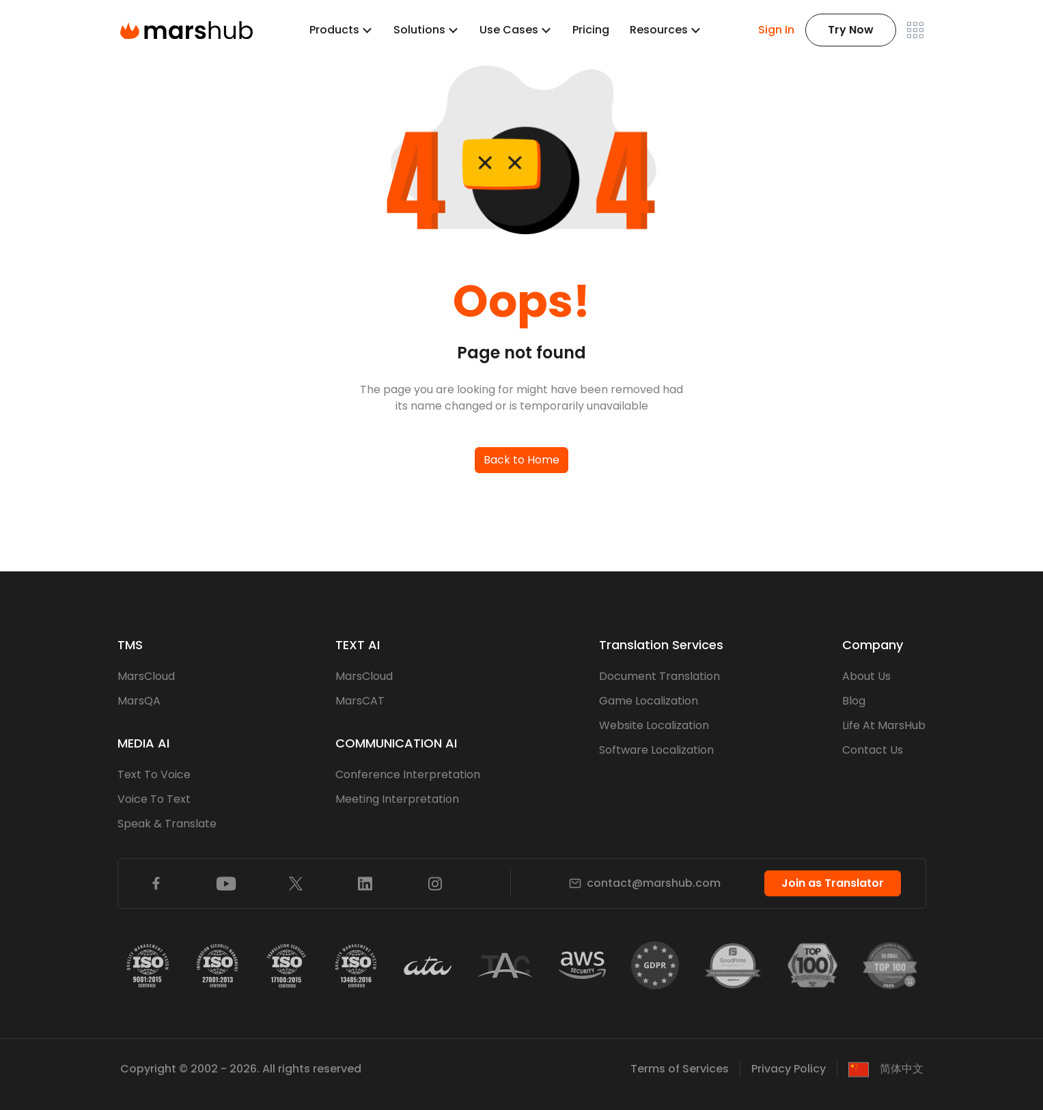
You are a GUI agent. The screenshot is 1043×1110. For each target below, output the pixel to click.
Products (334, 30)
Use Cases (508, 30)
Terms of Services (679, 1069)
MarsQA (139, 701)
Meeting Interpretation (397, 799)
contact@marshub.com (645, 883)
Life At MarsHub (884, 725)
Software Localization (656, 750)
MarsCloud (146, 676)
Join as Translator (832, 883)
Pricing (590, 30)
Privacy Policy (788, 1069)
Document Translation (659, 676)
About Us (866, 676)
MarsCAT (360, 701)
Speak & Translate (167, 823)
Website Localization (654, 725)
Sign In (776, 30)
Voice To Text (154, 799)
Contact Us (872, 750)
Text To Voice (154, 774)
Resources (659, 30)
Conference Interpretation (407, 774)
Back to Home (521, 460)
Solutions (419, 30)
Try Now (851, 30)
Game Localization (648, 701)
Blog (853, 701)
